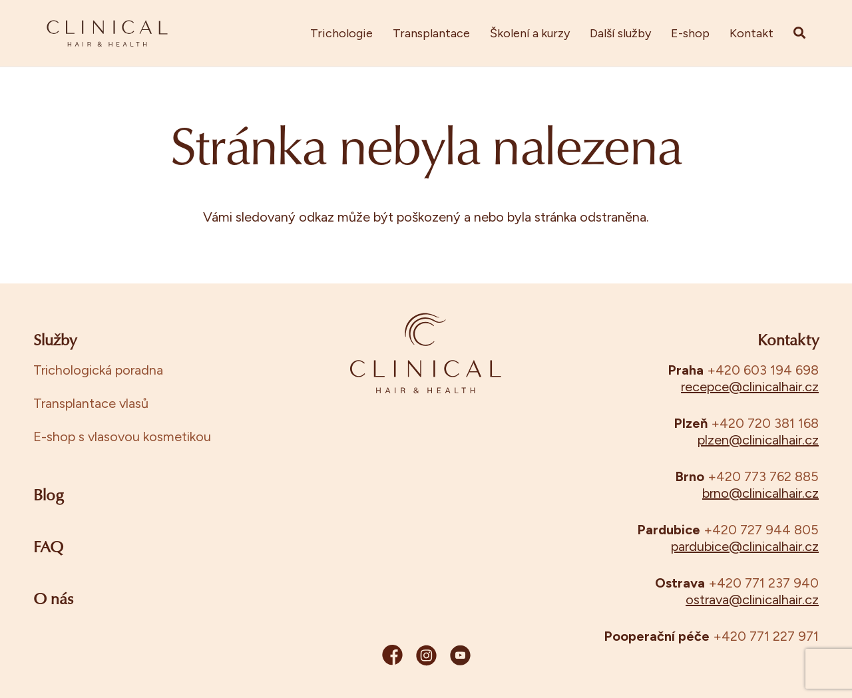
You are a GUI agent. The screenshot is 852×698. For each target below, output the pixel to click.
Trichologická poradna (98, 370)
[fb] (392, 658)
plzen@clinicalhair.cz (758, 440)
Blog (48, 496)
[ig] (426, 658)
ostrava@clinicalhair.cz (752, 600)
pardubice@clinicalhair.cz (745, 546)
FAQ (48, 548)
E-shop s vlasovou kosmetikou (122, 436)
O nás (53, 600)
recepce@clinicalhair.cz (750, 387)
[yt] (460, 658)
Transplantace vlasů (90, 403)
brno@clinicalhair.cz (760, 493)
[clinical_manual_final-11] (107, 33)
